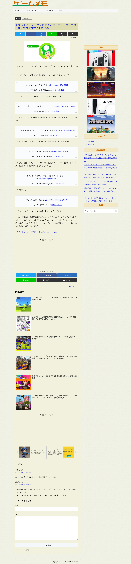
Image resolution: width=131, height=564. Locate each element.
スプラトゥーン (26, 18)
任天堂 (18, 18)
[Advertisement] (46, 254)
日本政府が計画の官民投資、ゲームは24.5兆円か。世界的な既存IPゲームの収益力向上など (100, 191)
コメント (18, 515)
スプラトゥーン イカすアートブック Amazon (33, 232)
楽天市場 (91, 144)
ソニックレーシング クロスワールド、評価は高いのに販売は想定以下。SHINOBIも (100, 176)
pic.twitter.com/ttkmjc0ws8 (58, 152)
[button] (116, 211)
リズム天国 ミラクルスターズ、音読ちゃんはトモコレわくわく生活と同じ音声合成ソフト (100, 158)
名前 (17, 506)
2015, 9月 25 (54, 135)
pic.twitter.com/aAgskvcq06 (65, 130)
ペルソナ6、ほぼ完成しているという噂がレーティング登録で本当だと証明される (100, 199)
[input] (101, 211)
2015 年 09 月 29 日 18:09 (23, 485)
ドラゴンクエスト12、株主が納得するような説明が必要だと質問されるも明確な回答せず (100, 168)
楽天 (55, 232)
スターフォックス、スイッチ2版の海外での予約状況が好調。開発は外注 (100, 183)
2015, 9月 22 (59, 90)
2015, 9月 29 (58, 156)
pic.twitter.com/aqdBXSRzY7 (46, 179)
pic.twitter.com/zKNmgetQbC (64, 106)
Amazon (91, 142)
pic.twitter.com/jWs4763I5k (59, 85)
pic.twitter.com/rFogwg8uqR (56, 200)
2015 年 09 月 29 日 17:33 (23, 472)
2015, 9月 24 (54, 111)
